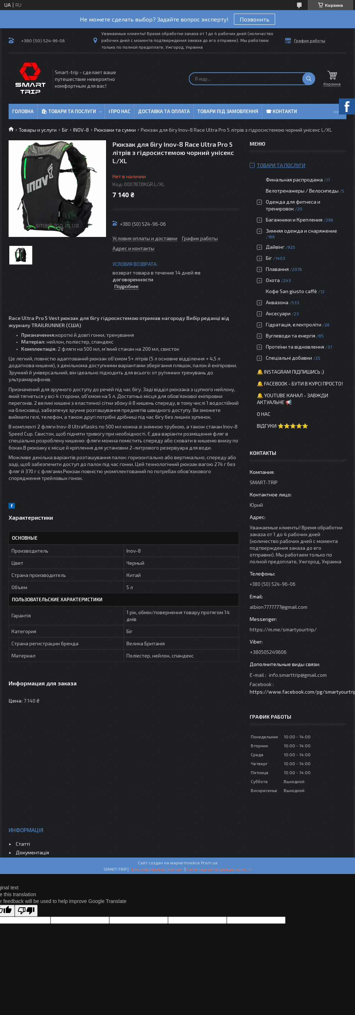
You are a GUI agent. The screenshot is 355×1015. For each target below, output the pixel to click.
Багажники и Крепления (294, 220)
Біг (65, 130)
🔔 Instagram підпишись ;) (290, 372)
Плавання (277, 269)
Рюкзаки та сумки (115, 130)
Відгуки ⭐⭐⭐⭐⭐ (282, 426)
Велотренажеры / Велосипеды (302, 191)
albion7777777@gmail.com (278, 607)
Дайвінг (275, 247)
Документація (32, 852)
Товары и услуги (38, 130)
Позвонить (254, 19)
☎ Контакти (281, 111)
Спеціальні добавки (289, 358)
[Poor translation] (26, 911)
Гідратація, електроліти (293, 324)
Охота (273, 280)
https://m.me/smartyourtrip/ (283, 629)
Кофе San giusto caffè (291, 291)
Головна (23, 111)
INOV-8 (81, 130)
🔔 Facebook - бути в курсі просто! (300, 383)
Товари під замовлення (227, 111)
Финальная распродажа (294, 179)
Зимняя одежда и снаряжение (301, 231)
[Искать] (308, 78)
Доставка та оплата (164, 111)
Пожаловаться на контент (156, 868)
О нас (263, 414)
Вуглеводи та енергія (290, 335)
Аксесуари (278, 313)
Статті (23, 844)
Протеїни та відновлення (295, 347)
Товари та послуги (281, 165)
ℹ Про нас (119, 111)
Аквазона (277, 302)
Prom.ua (209, 862)
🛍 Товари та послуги (68, 111)
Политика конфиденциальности (219, 868)
